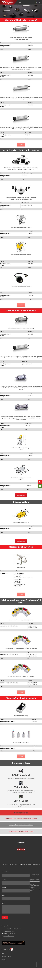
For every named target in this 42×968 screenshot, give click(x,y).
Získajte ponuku (21, 495)
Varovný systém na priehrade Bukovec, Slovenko (21, 825)
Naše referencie (21, 813)
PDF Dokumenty (6, 949)
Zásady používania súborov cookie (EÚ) (35, 880)
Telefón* (4, 887)
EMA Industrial (21, 787)
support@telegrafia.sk (9, 933)
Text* (3, 903)
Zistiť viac (21, 144)
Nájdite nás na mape (9, 936)
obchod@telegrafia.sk (9, 931)
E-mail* (4, 879)
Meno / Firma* (5, 872)
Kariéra (3, 959)
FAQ (3, 953)
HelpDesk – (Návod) (6, 956)
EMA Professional (21, 775)
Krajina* (4, 895)
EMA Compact (21, 800)
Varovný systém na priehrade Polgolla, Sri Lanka (21, 831)
